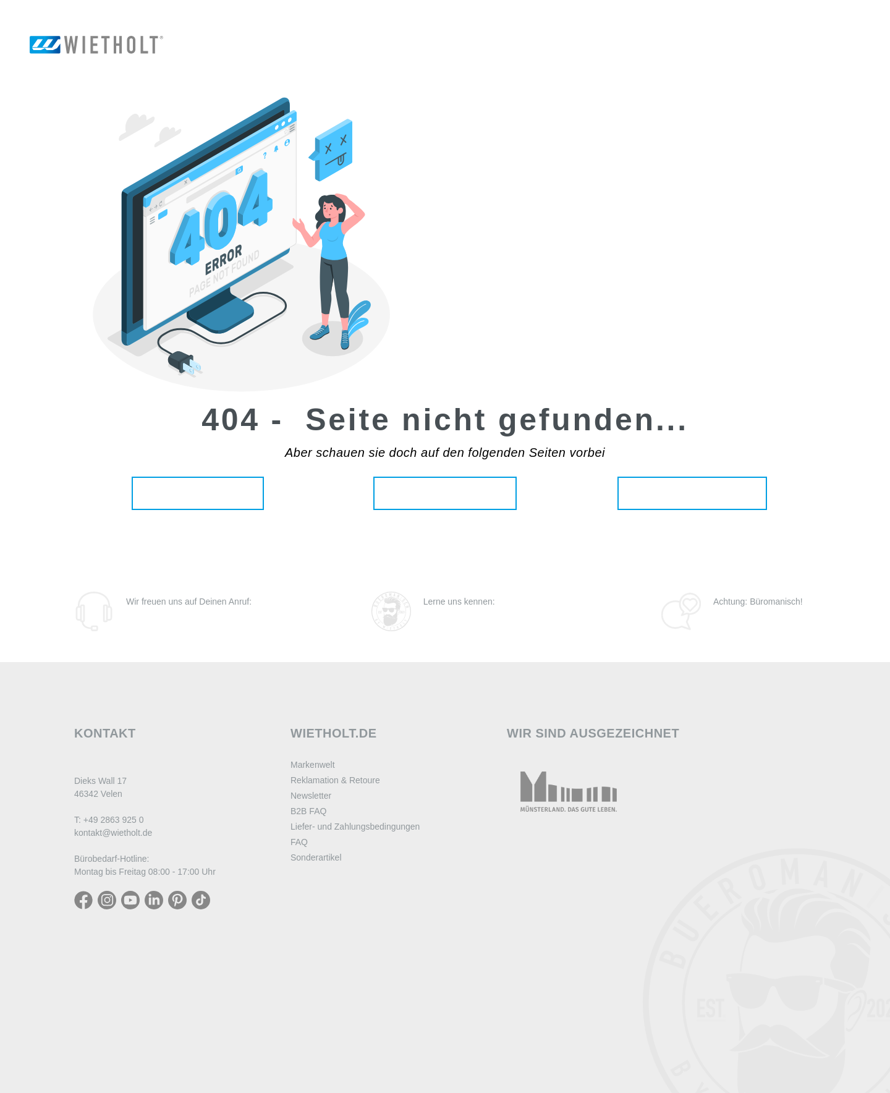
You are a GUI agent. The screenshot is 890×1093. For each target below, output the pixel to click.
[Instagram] (107, 899)
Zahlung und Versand (334, 939)
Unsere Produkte (445, 493)
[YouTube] (130, 899)
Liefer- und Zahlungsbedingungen (355, 826)
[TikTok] (201, 899)
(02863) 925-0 (167, 617)
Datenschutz (316, 908)
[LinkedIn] (154, 899)
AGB (300, 954)
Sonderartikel (316, 857)
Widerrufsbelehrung (331, 893)
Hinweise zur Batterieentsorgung (358, 985)
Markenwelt (312, 765)
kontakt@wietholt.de (113, 833)
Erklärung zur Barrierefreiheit (350, 1016)
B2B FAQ (308, 811)
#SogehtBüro (445, 1076)
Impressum (313, 970)
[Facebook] (83, 899)
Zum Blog (743, 617)
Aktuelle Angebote (692, 493)
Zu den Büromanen (482, 617)
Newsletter (310, 796)
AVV (299, 1001)
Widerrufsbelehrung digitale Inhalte (363, 924)
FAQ (299, 842)
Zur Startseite (198, 493)
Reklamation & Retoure (335, 780)
